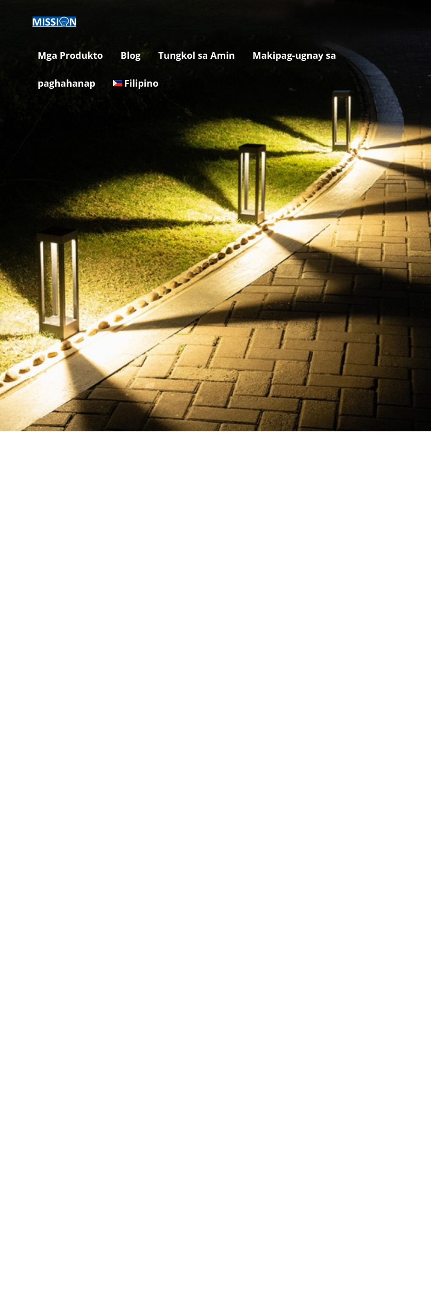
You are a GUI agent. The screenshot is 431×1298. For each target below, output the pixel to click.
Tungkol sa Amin (196, 55)
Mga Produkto (70, 55)
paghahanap (66, 83)
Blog (131, 55)
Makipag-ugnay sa (294, 55)
